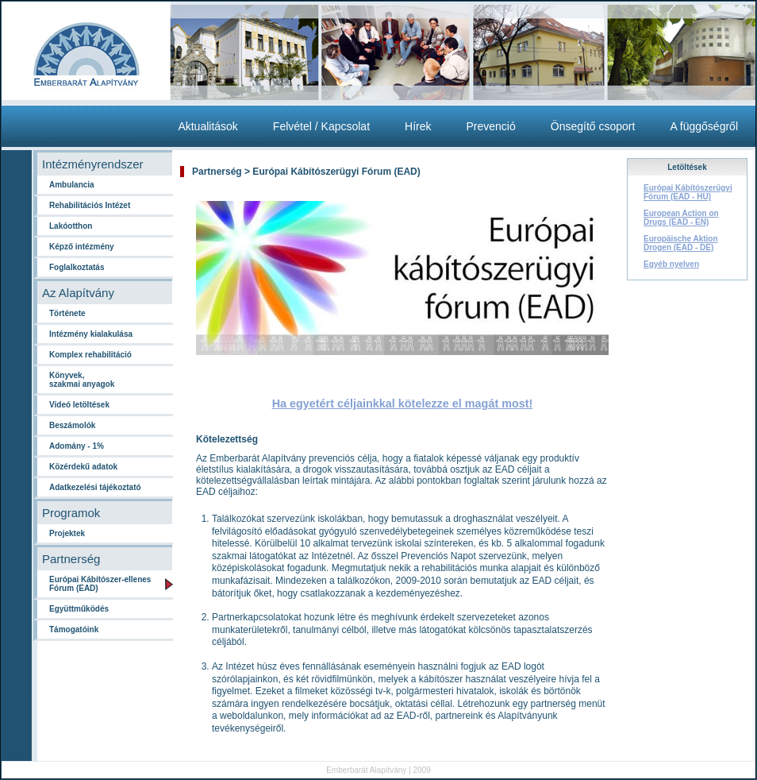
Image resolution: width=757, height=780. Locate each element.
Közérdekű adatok (83, 466)
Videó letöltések (79, 404)
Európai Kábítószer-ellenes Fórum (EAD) (100, 584)
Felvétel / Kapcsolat (321, 126)
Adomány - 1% (76, 446)
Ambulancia (71, 184)
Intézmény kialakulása (91, 334)
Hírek (418, 126)
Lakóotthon (70, 226)
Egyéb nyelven (671, 264)
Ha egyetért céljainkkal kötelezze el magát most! (402, 403)
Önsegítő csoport (593, 126)
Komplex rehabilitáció (90, 354)
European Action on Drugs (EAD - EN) (681, 217)
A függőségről (704, 126)
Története (67, 313)
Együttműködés (79, 608)
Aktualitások (207, 126)
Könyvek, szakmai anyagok (81, 379)
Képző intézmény (81, 246)
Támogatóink (73, 629)
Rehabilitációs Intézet (89, 205)
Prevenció (490, 126)
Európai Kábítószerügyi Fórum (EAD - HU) (688, 192)
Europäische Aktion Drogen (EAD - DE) (681, 243)
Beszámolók (72, 425)
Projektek (67, 533)
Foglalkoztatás (76, 267)
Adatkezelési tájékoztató (95, 487)
